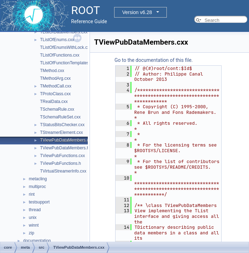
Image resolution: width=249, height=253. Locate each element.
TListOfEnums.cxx (57, 39)
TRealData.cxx (54, 101)
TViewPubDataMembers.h (64, 147)
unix (33, 217)
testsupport (39, 202)
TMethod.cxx (52, 70)
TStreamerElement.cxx (61, 132)
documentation (37, 240)
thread (35, 209)
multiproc (37, 186)
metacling (38, 178)
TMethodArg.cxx (55, 78)
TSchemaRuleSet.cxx (60, 117)
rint (32, 194)
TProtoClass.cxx (55, 93)
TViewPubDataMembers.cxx (66, 140)
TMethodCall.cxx (55, 86)
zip (31, 233)
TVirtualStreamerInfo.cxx (63, 171)
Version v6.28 (137, 12)
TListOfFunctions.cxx (59, 55)
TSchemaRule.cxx (57, 109)
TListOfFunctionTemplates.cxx (68, 62)
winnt (34, 225)
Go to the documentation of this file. (153, 60)
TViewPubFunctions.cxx (62, 155)
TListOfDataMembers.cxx (63, 32)
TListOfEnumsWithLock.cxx (66, 47)
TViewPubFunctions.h (60, 163)
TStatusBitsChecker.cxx (62, 124)
